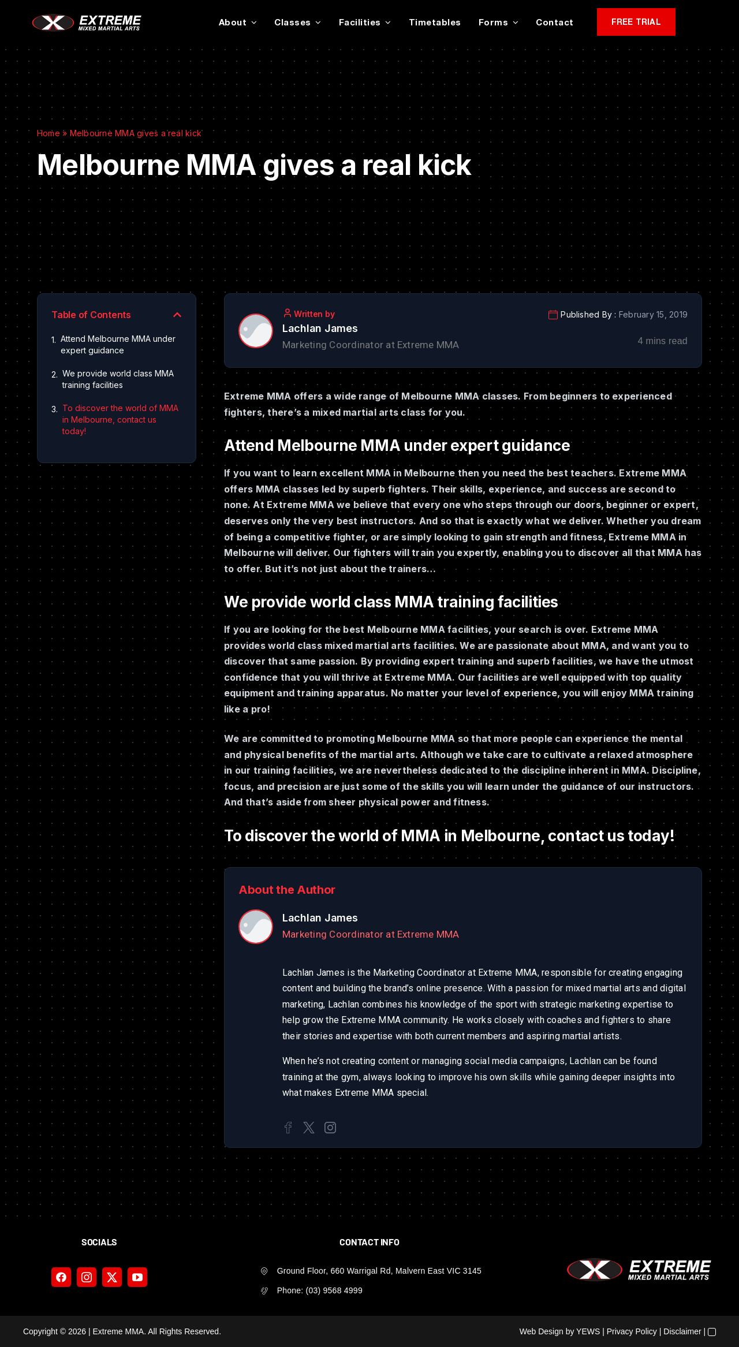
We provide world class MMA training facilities (118, 379)
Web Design (541, 1331)
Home (48, 133)
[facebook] (61, 1277)
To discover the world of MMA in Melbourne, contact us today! (120, 419)
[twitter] (112, 1277)
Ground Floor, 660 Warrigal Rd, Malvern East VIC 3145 (379, 1270)
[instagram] (86, 1277)
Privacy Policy (632, 1331)
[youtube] (137, 1277)
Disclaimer (682, 1331)
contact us (586, 836)
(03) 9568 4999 (334, 1290)
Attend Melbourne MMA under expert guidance (118, 344)
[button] (177, 314)
